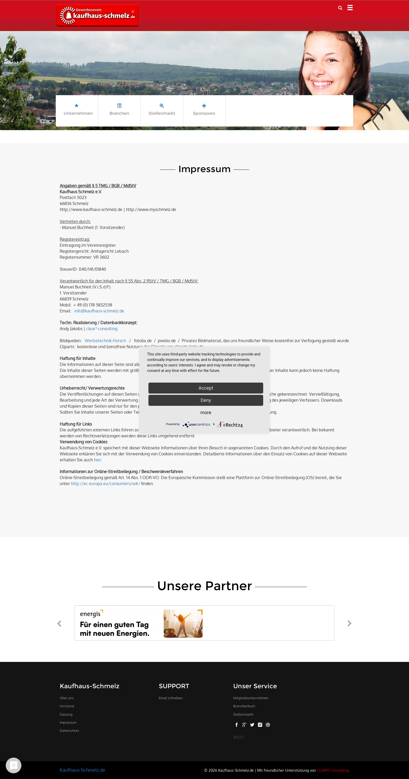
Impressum (68, 722)
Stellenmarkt (243, 714)
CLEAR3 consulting (332, 770)
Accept (206, 388)
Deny (206, 400)
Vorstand (67, 706)
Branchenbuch (244, 706)
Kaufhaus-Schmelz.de (82, 770)
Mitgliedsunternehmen (251, 698)
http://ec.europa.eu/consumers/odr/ (105, 483)
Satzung (66, 714)
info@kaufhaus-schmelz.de (99, 310)
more (205, 412)
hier (97, 459)
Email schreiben (171, 698)
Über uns (67, 698)
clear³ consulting (101, 328)
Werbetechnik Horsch (105, 340)
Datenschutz (69, 730)
